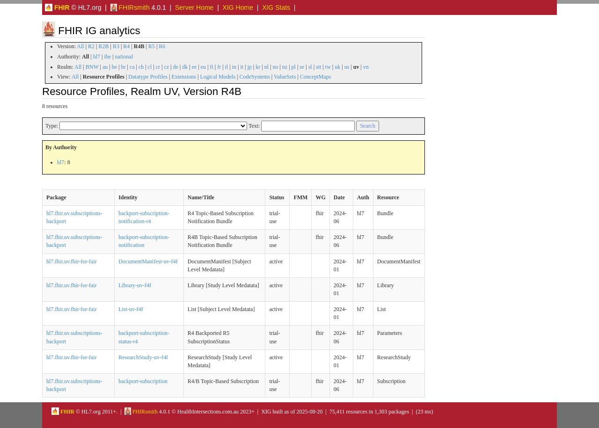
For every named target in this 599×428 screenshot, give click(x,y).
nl (266, 67)
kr (258, 67)
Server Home (194, 7)
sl (310, 67)
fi (211, 67)
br (123, 67)
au (105, 67)
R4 (126, 46)
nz (284, 67)
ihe (107, 56)
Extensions (183, 76)
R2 (91, 46)
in (234, 67)
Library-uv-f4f (134, 285)
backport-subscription (143, 381)
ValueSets (285, 76)
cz (166, 67)
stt (318, 67)
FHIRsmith (130, 7)
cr (158, 67)
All (80, 46)
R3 (116, 46)
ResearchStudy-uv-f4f (143, 357)
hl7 (96, 56)
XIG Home (238, 7)
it (241, 67)
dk (185, 67)
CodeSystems (255, 76)
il (226, 67)
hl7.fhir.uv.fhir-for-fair (71, 261)
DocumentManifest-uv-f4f (148, 261)
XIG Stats (276, 7)
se (302, 67)
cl (150, 67)
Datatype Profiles (148, 76)
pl (294, 67)
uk (337, 67)
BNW (92, 67)
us (347, 67)
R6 (162, 46)
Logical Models (217, 76)
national (124, 56)
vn (366, 67)
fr (219, 67)
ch (141, 67)
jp (249, 67)
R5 (151, 46)
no (275, 67)
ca (132, 67)
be (114, 67)
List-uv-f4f (130, 309)
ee (194, 67)
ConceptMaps (315, 76)
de (175, 67)
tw (328, 67)
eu (203, 67)
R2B (104, 46)
